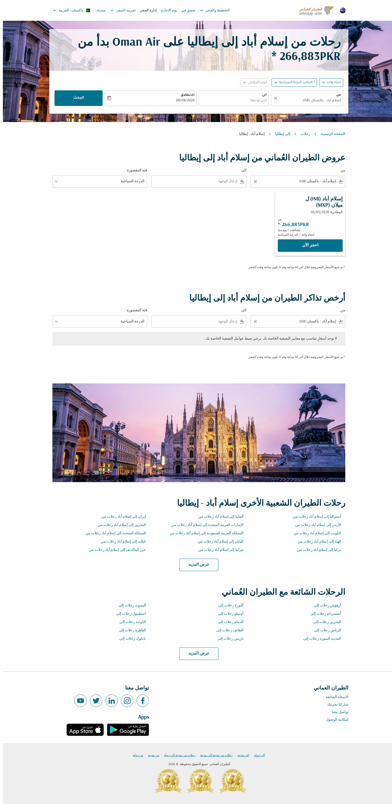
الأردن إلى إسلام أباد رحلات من (315, 525)
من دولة (135, 755)
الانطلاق (185, 95)
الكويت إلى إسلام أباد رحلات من (314, 533)
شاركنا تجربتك (335, 705)
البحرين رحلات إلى (324, 622)
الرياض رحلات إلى (324, 630)
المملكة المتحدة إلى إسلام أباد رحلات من (113, 533)
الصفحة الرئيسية (330, 134)
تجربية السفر (119, 10)
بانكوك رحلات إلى (130, 639)
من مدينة (150, 755)
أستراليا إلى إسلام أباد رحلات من (314, 517)
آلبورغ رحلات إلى (228, 605)
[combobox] (307, 101)
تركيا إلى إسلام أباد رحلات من (316, 550)
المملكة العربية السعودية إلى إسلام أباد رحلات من (204, 533)
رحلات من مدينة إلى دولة (177, 755)
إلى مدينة (240, 755)
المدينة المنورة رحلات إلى (319, 639)
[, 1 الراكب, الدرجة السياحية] (294, 82)
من (335, 95)
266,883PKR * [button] (303, 57)
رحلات (302, 134)
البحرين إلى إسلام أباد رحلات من (119, 525)
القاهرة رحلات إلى (129, 630)
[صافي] (271, 98)
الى (261, 95)
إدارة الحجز (145, 10)
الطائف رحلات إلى (227, 630)
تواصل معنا (337, 712)
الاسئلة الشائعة (334, 697)
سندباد (98, 10)
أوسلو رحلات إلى (228, 614)
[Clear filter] (252, 181)
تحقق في (185, 10)
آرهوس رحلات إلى (324, 605)
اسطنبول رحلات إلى (128, 614)
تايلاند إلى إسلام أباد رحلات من (120, 542)
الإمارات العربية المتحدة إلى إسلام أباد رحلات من (204, 525)
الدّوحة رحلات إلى (130, 622)
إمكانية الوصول (334, 720)
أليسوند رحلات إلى (129, 605)
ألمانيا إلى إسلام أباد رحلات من (218, 517)
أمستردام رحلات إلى (323, 614)
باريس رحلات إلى (228, 639)
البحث (75, 98)
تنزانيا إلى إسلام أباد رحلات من (218, 550)
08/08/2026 (182, 101)
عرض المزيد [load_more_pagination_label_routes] (196, 565)
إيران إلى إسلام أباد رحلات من (120, 517)
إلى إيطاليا (279, 134)
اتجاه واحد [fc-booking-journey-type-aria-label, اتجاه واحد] (331, 82)
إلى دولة (256, 755)
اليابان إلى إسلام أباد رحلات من (218, 542)
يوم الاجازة (166, 10)
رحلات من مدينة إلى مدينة (213, 755)
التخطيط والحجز (210, 10)
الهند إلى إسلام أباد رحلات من (316, 542)
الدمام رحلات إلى (228, 622)
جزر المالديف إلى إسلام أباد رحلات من (114, 550)
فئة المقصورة (134, 170)
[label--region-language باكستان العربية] (68, 10)
